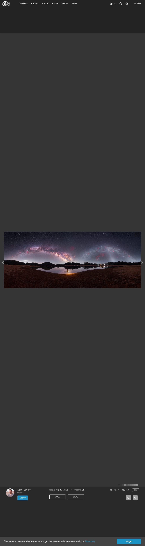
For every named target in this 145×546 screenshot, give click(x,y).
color (125, 484)
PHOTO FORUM (6, 3)
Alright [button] (129, 541)
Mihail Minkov (24, 490)
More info (90, 541)
